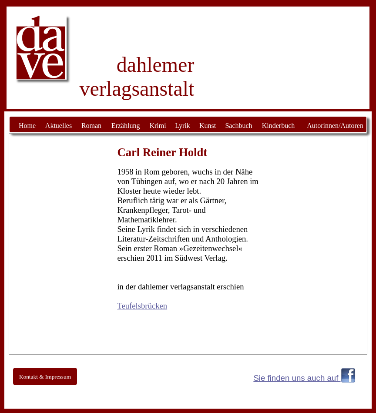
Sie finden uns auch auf (296, 378)
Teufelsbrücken (142, 305)
